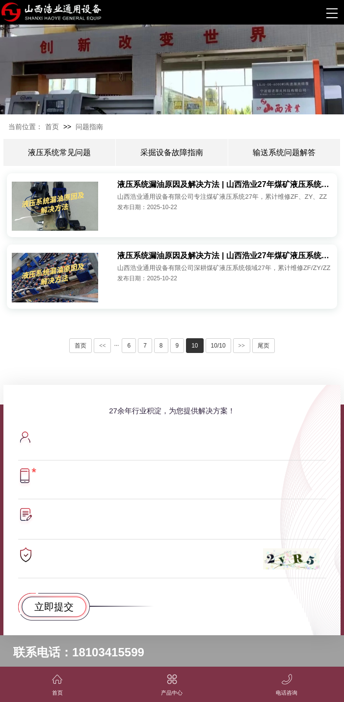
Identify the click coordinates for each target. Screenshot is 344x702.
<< (102, 345)
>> (241, 345)
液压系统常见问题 (59, 152)
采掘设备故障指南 (171, 152)
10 (194, 345)
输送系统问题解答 (284, 152)
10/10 (218, 345)
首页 (52, 127)
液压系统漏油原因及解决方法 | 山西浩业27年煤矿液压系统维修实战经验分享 (224, 184)
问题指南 (89, 127)
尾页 (263, 345)
